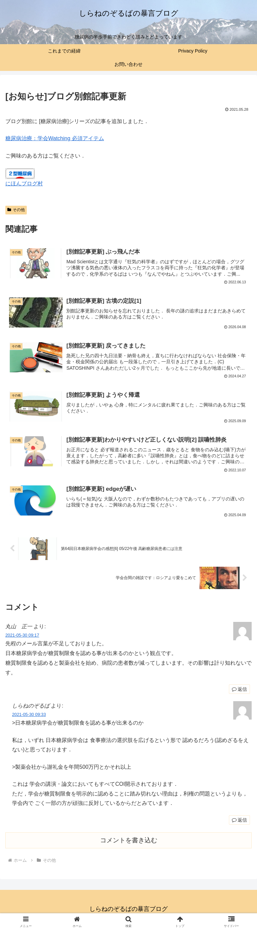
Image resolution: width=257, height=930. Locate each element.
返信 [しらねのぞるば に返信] (239, 821)
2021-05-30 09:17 (22, 636)
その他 (16, 209)
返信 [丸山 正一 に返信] (239, 690)
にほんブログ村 (24, 183)
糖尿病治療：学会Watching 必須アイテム (54, 138)
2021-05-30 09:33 (29, 716)
